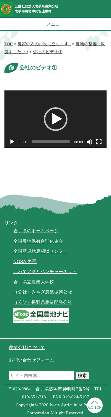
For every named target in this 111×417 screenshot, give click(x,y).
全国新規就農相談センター (40, 251)
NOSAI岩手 (25, 261)
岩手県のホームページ (36, 230)
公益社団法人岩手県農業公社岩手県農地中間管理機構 (36, 8)
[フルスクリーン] (99, 142)
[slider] (51, 141)
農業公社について (27, 347)
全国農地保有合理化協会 (38, 241)
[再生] (12, 142)
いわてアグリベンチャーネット (45, 271)
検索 (82, 375)
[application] (55, 119)
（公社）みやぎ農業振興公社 (42, 291)
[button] (55, 119)
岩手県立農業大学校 (33, 281)
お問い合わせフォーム (31, 359)
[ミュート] (89, 142)
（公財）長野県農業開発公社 (42, 302)
